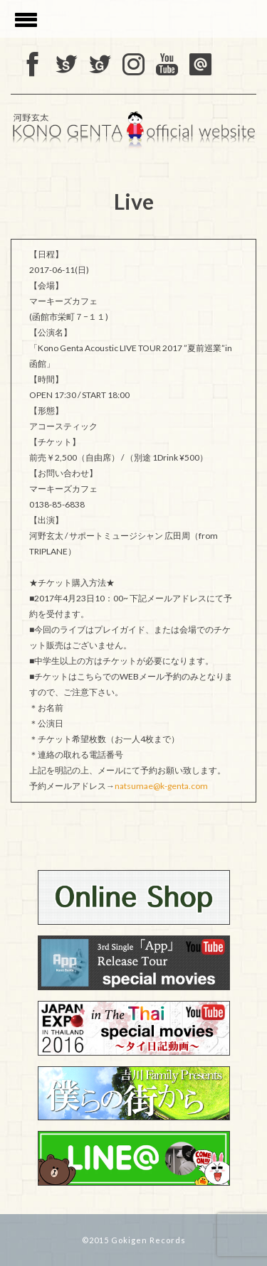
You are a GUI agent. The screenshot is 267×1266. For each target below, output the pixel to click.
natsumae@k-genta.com (161, 785)
